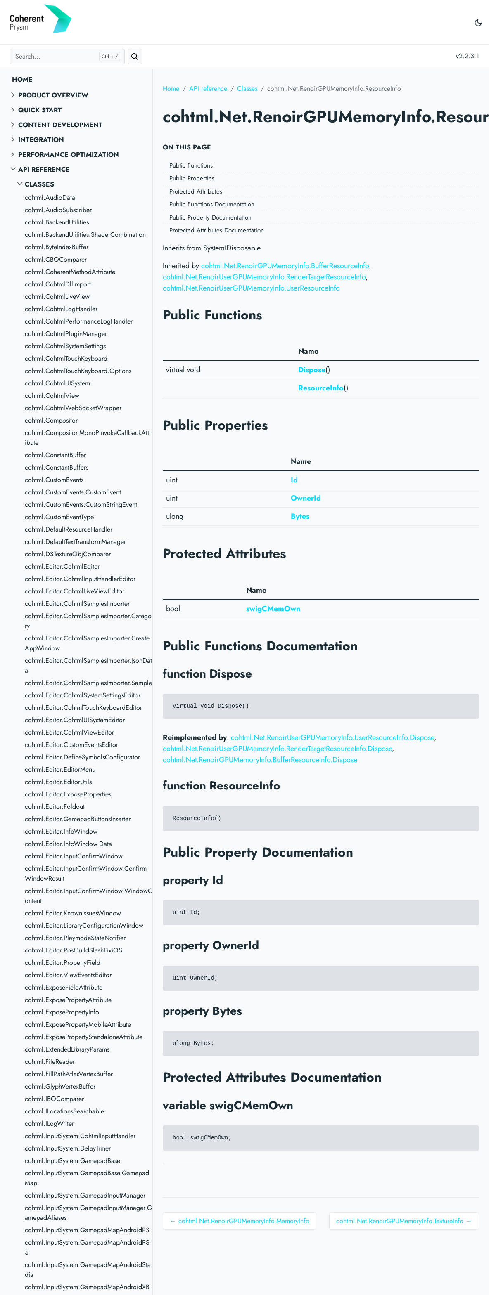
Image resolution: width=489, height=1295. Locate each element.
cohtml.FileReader (50, 1061)
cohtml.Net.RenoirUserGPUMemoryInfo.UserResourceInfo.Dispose (332, 737)
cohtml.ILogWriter (49, 1123)
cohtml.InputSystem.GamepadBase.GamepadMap (87, 1178)
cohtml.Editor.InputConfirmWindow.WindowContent (88, 895)
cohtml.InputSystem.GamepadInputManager (85, 1195)
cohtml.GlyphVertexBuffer (60, 1086)
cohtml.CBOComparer (56, 259)
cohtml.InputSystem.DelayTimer (68, 1148)
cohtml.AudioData (50, 197)
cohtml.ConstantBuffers (56, 467)
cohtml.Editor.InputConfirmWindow (74, 856)
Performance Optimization (68, 154)
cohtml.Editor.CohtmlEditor (62, 566)
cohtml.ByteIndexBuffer (56, 247)
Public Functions (191, 165)
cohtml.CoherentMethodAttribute (70, 271)
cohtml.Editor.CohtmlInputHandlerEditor (80, 579)
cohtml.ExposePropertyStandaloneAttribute (83, 1037)
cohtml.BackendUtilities (57, 222)
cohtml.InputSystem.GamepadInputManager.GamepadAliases (88, 1212)
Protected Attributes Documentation (216, 230)
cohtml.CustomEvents (54, 479)
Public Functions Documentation (211, 204)
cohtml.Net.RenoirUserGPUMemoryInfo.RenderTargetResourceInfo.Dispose (277, 748)
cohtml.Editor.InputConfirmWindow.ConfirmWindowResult (86, 873)
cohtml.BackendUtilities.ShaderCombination (85, 234)
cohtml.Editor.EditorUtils (58, 782)
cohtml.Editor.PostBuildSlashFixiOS (73, 950)
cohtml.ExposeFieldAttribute (63, 987)
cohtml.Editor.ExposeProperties (68, 794)
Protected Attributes (195, 191)
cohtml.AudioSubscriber (58, 210)
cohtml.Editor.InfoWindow (61, 831)
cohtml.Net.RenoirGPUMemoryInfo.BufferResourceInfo (285, 265)
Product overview (53, 95)
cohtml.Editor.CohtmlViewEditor (69, 732)
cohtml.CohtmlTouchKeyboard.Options (78, 371)
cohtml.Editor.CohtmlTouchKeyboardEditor (83, 707)
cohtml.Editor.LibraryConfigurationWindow (84, 925)
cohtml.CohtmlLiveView (57, 296)
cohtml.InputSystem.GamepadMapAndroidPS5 (87, 1247)
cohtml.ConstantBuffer (55, 455)
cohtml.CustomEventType (59, 517)
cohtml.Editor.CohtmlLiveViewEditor (74, 591)
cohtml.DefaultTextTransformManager (75, 541)
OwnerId (306, 498)
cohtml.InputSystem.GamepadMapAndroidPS (87, 1230)
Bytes (300, 516)
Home (22, 79)
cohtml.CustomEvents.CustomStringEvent (81, 504)
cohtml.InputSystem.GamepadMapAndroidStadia (88, 1269)
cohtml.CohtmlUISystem (57, 383)
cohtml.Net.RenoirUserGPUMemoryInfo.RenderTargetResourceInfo (264, 277)
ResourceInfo (321, 388)
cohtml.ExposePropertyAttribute (68, 999)
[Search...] (67, 56)
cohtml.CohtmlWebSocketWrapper (73, 408)
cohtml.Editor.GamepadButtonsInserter (78, 819)
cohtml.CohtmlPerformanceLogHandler (79, 321)
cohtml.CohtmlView (52, 395)
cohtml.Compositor (51, 420)
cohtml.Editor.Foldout (55, 806)
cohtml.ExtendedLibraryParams (67, 1049)
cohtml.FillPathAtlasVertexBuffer (69, 1074)
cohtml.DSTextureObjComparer (68, 554)
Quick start (40, 110)
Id (294, 480)
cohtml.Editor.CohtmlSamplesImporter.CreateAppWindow (87, 643)
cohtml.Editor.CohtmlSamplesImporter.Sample (88, 683)
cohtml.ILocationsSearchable (64, 1111)
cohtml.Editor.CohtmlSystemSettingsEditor (82, 695)
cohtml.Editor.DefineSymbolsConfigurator (82, 757)
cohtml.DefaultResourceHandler (68, 529)
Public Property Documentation (210, 217)
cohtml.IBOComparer (54, 1099)
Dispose (311, 369)
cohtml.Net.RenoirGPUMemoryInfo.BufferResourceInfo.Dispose (260, 759)
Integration (41, 139)
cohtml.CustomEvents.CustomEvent (73, 492)
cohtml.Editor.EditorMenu (60, 769)
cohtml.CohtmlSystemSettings (65, 346)
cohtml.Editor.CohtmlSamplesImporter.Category (88, 621)
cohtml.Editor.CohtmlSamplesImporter (77, 603)
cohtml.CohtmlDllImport (58, 284)
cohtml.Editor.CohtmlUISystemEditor (75, 720)
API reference (44, 169)
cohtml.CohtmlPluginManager (66, 333)
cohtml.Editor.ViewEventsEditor (68, 975)
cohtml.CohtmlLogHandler (61, 309)
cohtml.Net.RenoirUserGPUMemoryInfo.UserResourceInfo (251, 288)
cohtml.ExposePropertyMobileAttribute (78, 1024)
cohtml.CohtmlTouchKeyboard (66, 358)
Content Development (60, 125)
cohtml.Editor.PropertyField (62, 962)
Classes (39, 184)
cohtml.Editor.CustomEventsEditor (71, 744)
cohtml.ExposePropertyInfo (62, 1012)
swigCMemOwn (273, 608)
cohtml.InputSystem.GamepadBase (72, 1160)
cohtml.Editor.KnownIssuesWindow (73, 913)
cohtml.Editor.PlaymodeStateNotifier (75, 938)
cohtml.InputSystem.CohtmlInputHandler (80, 1136)
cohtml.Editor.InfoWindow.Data (68, 843)
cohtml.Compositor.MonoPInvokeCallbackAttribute (88, 437)
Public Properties (191, 178)
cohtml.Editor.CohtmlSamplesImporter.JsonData (88, 665)
